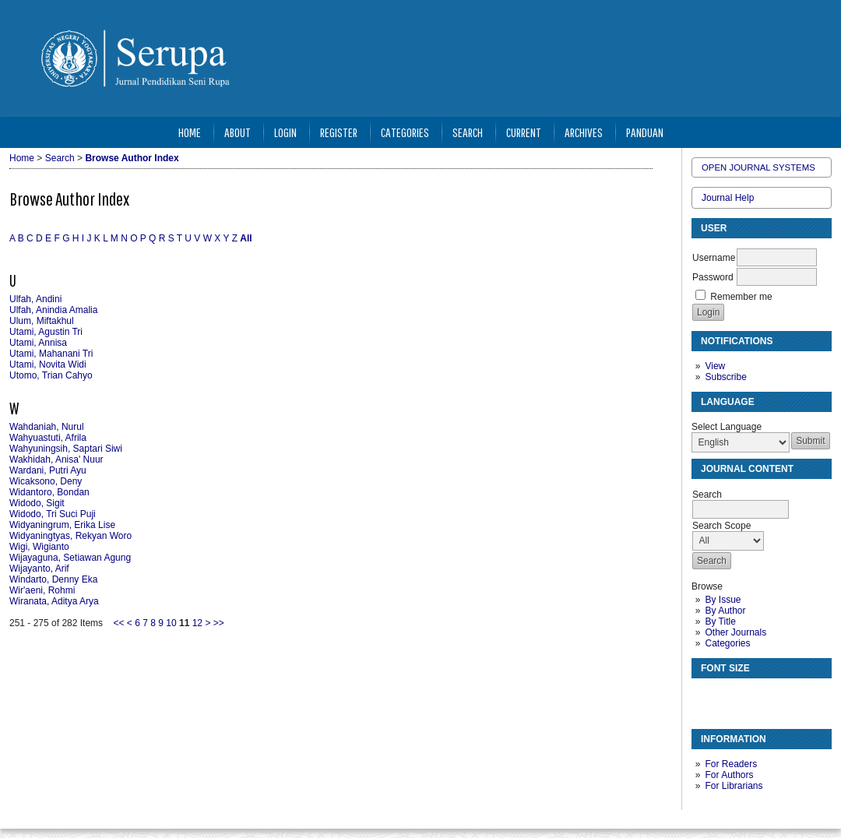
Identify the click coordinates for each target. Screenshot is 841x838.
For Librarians (733, 785)
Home (189, 132)
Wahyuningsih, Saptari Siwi (65, 448)
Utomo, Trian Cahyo (51, 375)
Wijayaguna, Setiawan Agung (70, 557)
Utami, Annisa (38, 342)
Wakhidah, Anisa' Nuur (56, 459)
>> (218, 623)
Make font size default (730, 697)
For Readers (731, 764)
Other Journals (735, 632)
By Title (720, 621)
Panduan (644, 132)
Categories (727, 643)
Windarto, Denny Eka (53, 579)
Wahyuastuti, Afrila (47, 437)
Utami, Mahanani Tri (51, 353)
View (715, 366)
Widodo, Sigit (37, 503)
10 (171, 623)
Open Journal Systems (758, 167)
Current (523, 132)
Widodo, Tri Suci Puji (52, 514)
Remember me (741, 296)
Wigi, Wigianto (39, 546)
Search (467, 132)
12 (197, 623)
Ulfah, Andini (35, 299)
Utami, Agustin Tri (46, 331)
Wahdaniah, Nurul (46, 426)
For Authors (729, 774)
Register (338, 132)
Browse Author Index (131, 158)
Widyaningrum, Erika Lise (62, 524)
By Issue (723, 599)
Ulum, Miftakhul (41, 320)
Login (285, 132)
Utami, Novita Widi (47, 364)
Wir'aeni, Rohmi (42, 590)
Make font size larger (755, 697)
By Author (725, 610)
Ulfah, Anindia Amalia (53, 310)
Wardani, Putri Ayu (47, 470)
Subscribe (725, 376)
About (237, 132)
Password (713, 277)
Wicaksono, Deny (45, 481)
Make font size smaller (705, 697)
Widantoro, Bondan (49, 492)
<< (118, 623)
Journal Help (728, 197)
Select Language (726, 426)
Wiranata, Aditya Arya (54, 601)
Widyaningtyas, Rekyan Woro (70, 535)
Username (713, 257)
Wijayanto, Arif (39, 568)
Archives (584, 132)
